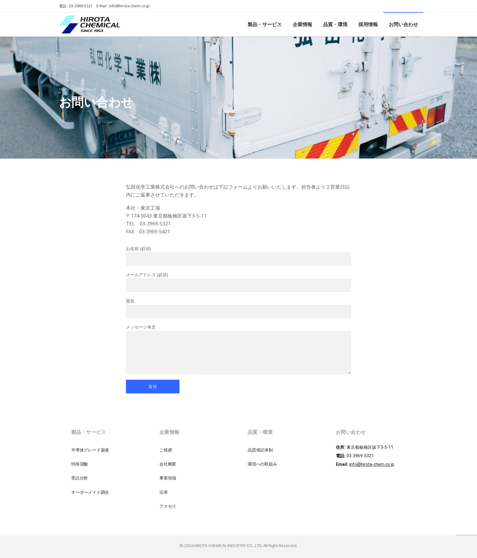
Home (64, 89)
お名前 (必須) (238, 256)
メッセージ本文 (238, 349)
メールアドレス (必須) (238, 282)
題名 (238, 308)
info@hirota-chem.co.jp (129, 6)
